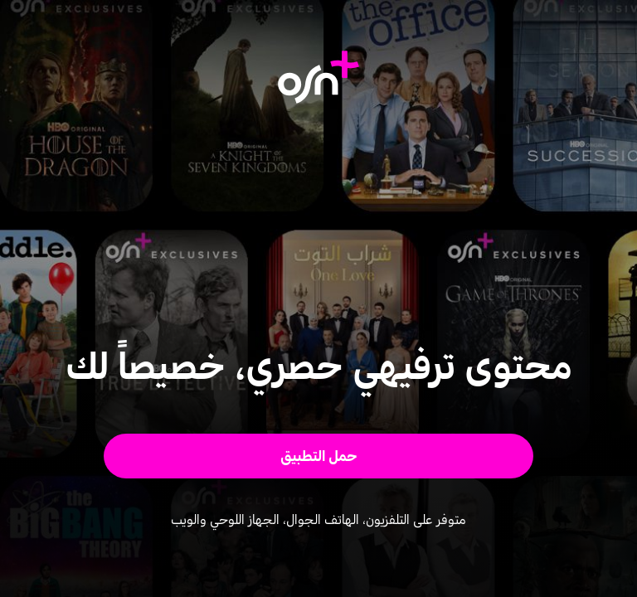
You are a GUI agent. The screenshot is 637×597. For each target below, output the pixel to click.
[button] (319, 456)
